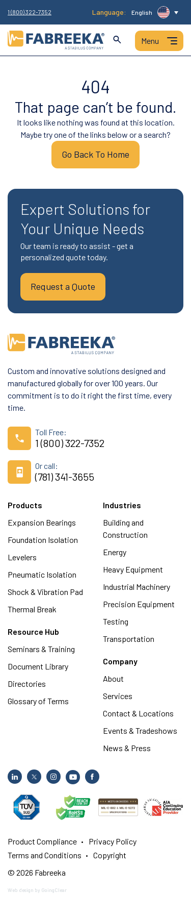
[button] (154, 12)
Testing (115, 621)
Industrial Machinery (136, 586)
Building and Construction (125, 528)
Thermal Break (32, 609)
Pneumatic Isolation (42, 574)
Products (25, 505)
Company (120, 661)
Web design (21, 890)
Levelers (22, 557)
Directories (27, 683)
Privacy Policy (113, 841)
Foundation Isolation (43, 539)
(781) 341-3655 (64, 476)
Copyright (109, 855)
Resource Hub (33, 631)
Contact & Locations (138, 713)
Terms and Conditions (44, 855)
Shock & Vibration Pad (45, 592)
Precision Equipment (139, 604)
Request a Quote (63, 286)
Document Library (38, 666)
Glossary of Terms (38, 701)
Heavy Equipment (133, 569)
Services (117, 696)
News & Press (127, 748)
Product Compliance (42, 841)
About (113, 678)
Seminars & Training (41, 649)
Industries (122, 505)
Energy (114, 552)
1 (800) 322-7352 (29, 12)
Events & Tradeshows (140, 730)
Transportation (128, 638)
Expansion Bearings (42, 522)
